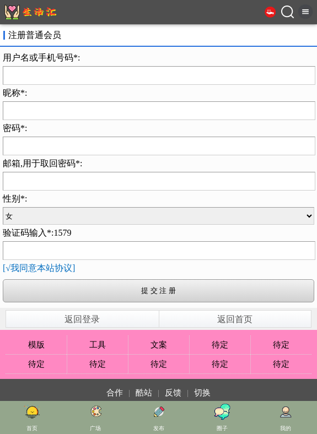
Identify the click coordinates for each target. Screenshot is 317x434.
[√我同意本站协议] (39, 268)
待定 (220, 344)
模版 (36, 344)
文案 (159, 344)
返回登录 (82, 319)
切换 (202, 392)
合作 (114, 392)
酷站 (144, 392)
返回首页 (234, 319)
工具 (97, 344)
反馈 (173, 392)
